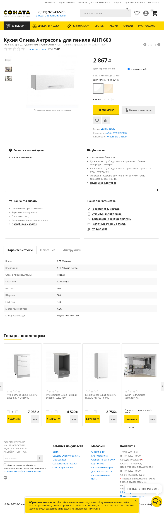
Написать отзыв (37, 49)
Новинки (50, 2)
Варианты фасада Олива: (106, 75)
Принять (94, 508)
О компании (98, 451)
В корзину (106, 109)
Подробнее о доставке (103, 182)
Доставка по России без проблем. (111, 218)
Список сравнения (62, 467)
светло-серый (137, 69)
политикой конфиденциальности (22, 471)
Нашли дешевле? (22, 157)
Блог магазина (99, 455)
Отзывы (82, 2)
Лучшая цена (99, 228)
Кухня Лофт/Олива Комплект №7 (134, 396)
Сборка (117, 2)
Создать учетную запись (66, 455)
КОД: (50, 49)
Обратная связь (66, 2)
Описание (47, 250)
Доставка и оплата (100, 2)
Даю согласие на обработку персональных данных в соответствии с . (25, 468)
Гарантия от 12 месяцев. (106, 208)
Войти (55, 451)
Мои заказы (59, 459)
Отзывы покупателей (103, 459)
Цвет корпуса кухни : (104, 68)
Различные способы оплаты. (109, 223)
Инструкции (72, 250)
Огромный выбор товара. (107, 213)
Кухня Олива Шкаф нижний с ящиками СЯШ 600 (22, 396)
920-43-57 (49, 12)
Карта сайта (97, 463)
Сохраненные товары (64, 463)
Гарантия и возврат (134, 2)
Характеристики (20, 250)
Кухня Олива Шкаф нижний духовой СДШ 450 (61, 396)
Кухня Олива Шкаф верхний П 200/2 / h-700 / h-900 (100, 396)
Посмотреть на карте (132, 496)
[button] (156, 501)
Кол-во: (97, 99)
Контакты (153, 2)
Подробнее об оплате (24, 224)
